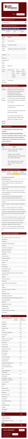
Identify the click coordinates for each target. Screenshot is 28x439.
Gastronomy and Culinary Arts (9, 25)
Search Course (20, 14)
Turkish (13, 14)
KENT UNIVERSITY (9, 430)
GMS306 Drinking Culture (8, 19)
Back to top (22, 430)
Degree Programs (6, 22)
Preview (15, 434)
